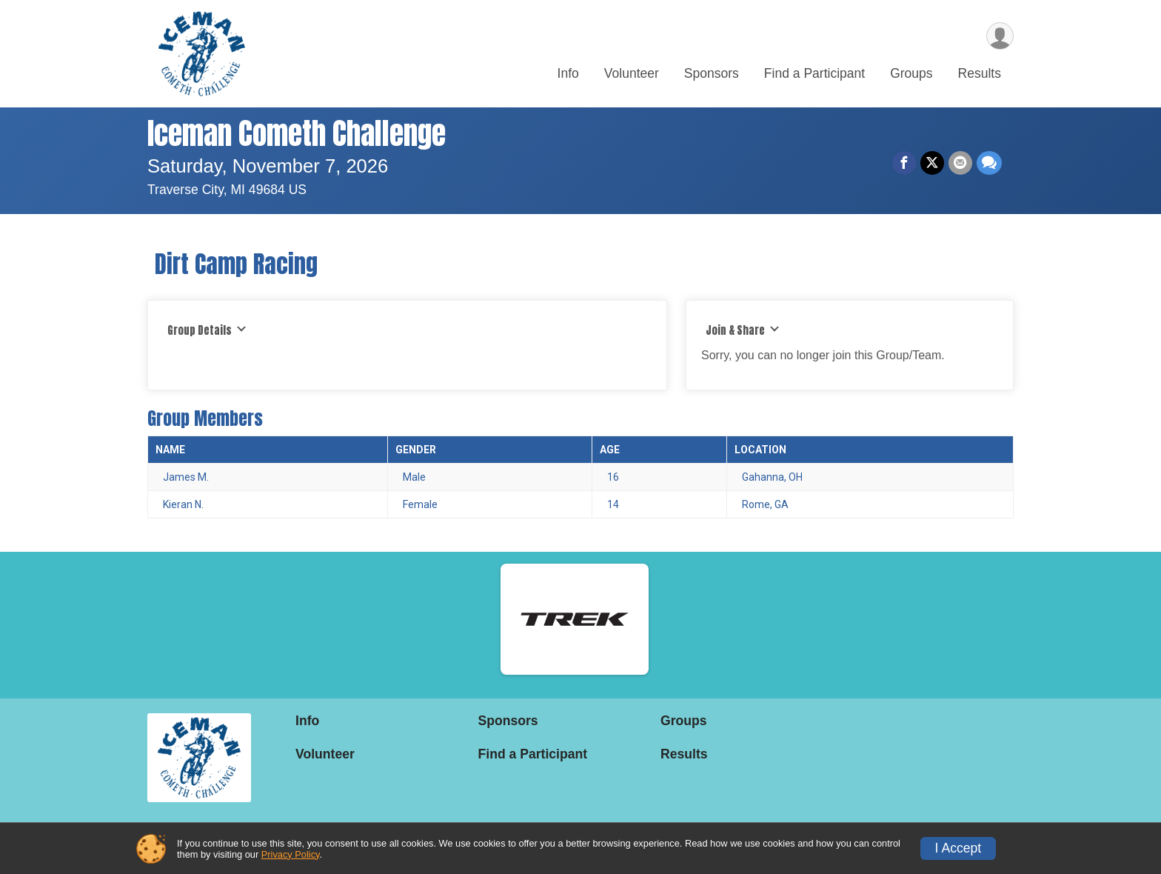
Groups (911, 73)
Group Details (207, 330)
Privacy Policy (290, 854)
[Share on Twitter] (932, 163)
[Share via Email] (960, 163)
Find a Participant (814, 73)
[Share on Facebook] (904, 163)
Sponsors (711, 73)
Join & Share (743, 330)
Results (979, 73)
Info (568, 73)
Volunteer (631, 73)
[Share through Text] (989, 163)
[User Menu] (1000, 36)
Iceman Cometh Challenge (296, 133)
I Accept (958, 848)
